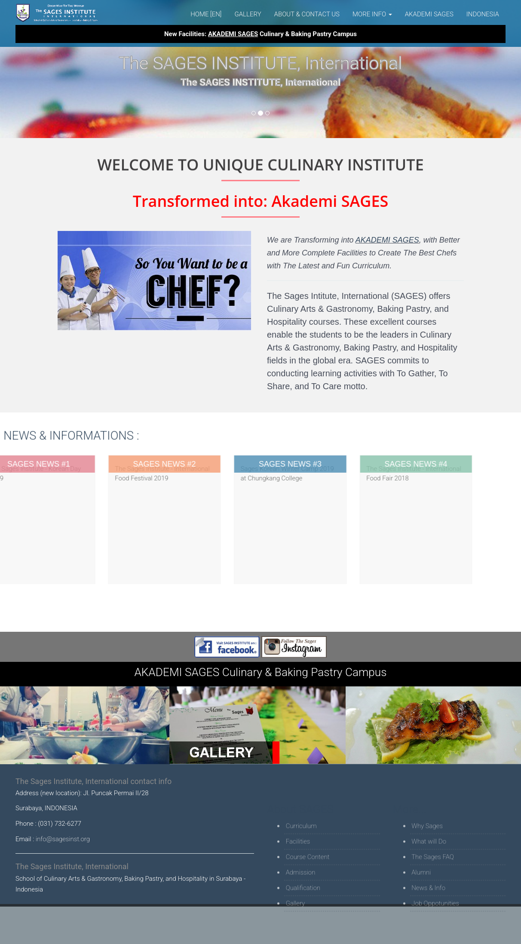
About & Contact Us (307, 14)
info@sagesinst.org (63, 839)
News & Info (428, 922)
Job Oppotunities (435, 937)
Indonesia (482, 14)
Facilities (298, 875)
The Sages (57, 12)
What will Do (428, 875)
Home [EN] (205, 14)
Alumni (421, 906)
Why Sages (427, 860)
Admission (301, 906)
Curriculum (301, 860)
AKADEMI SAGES (429, 14)
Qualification (303, 922)
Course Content (308, 891)
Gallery (247, 14)
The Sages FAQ (432, 891)
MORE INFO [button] (372, 14)
